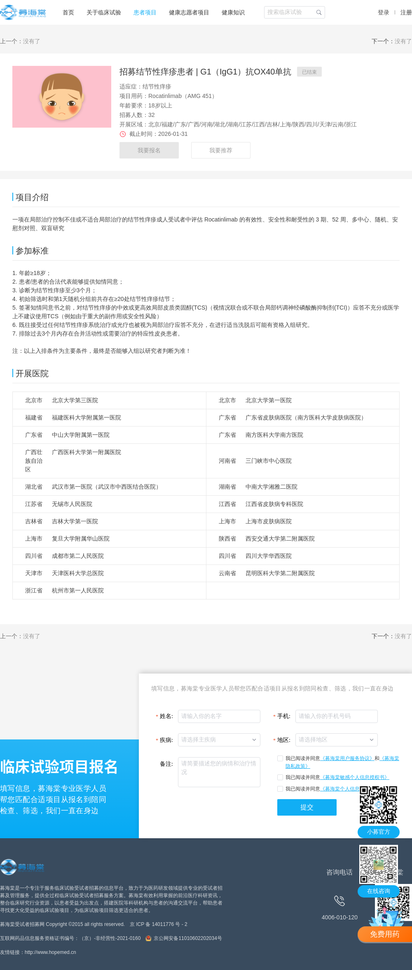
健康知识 (233, 12)
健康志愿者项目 (189, 12)
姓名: (166, 716)
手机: (283, 716)
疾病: (166, 740)
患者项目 (145, 12)
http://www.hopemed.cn (50, 952)
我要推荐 (220, 150)
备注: (166, 764)
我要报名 (149, 150)
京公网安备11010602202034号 (188, 938)
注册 (406, 12)
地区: (283, 740)
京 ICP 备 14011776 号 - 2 (158, 924)
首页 (68, 12)
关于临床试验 (104, 12)
